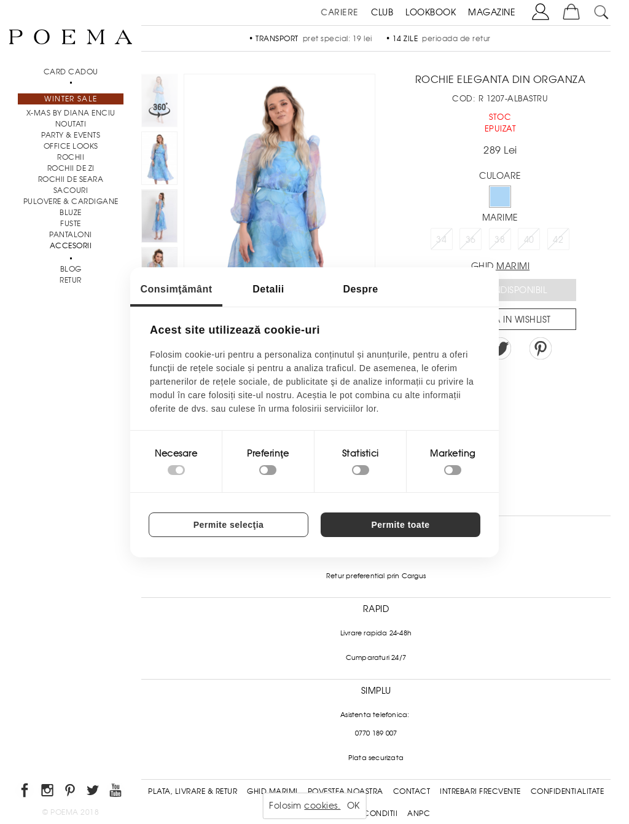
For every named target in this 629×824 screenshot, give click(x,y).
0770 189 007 (376, 733)
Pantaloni (70, 234)
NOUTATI (71, 124)
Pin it (540, 348)
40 (529, 240)
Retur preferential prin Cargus (376, 575)
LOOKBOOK (430, 12)
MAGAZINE (491, 12)
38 (499, 240)
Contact (412, 791)
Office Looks (71, 146)
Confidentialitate (567, 791)
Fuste (70, 223)
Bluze (71, 212)
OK (353, 805)
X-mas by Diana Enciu (70, 113)
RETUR (71, 280)
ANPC (418, 813)
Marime (500, 217)
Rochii (70, 157)
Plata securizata (376, 757)
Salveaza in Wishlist (504, 319)
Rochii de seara (71, 179)
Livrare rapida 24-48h (376, 633)
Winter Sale (70, 99)
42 (558, 240)
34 (441, 240)
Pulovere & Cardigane (71, 201)
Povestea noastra (345, 791)
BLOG (71, 269)
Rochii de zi (71, 168)
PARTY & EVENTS (70, 135)
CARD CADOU (71, 72)
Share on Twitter (500, 348)
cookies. (322, 805)
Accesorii (71, 245)
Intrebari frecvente (480, 791)
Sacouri (70, 190)
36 (471, 240)
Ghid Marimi (272, 791)
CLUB (382, 12)
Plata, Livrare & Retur (192, 791)
